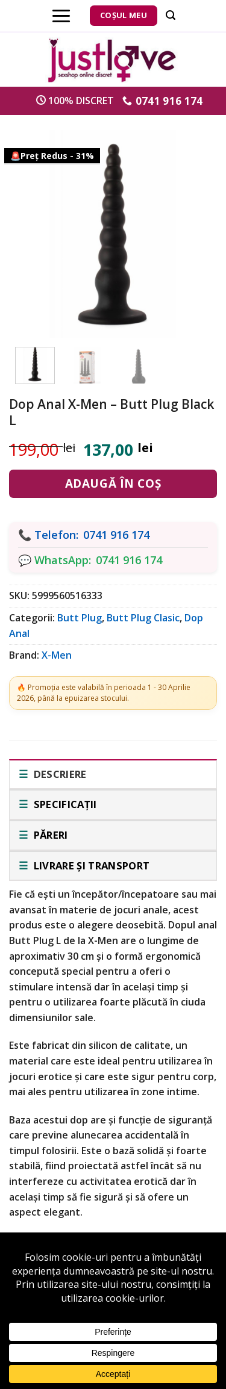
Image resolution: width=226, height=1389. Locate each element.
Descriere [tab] (58, 774)
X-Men (57, 655)
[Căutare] (170, 15)
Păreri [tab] (49, 835)
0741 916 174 (116, 534)
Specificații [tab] (63, 804)
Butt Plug (79, 617)
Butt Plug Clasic (143, 617)
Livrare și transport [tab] (90, 865)
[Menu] (61, 15)
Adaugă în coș (113, 483)
